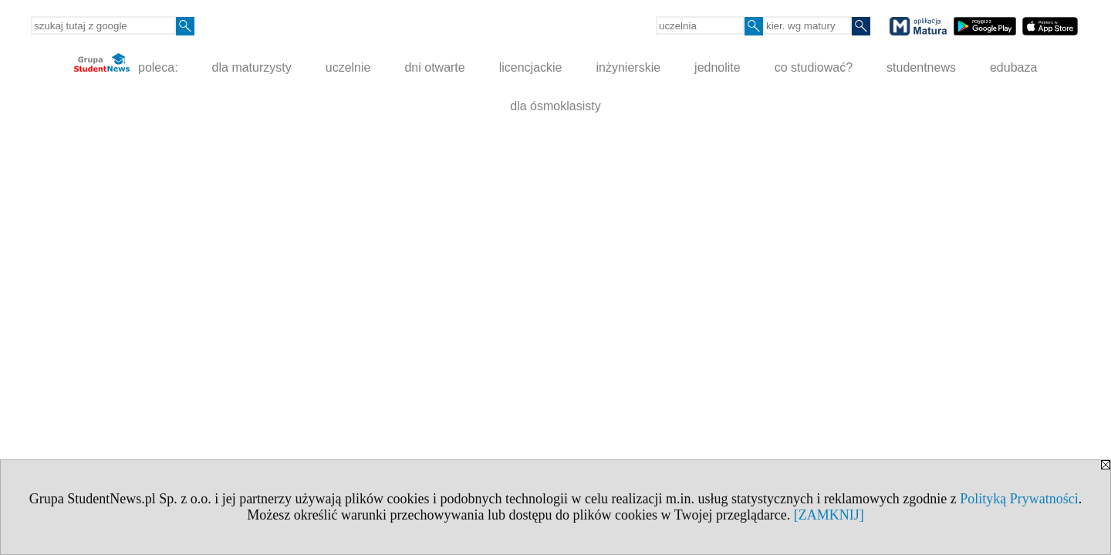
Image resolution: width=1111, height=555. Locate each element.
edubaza (1013, 67)
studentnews (921, 67)
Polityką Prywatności (1019, 498)
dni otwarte (434, 67)
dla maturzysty (252, 67)
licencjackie (530, 67)
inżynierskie (628, 67)
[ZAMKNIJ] (829, 515)
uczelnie (348, 67)
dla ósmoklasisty (555, 106)
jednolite (717, 67)
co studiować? (814, 67)
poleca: (126, 63)
